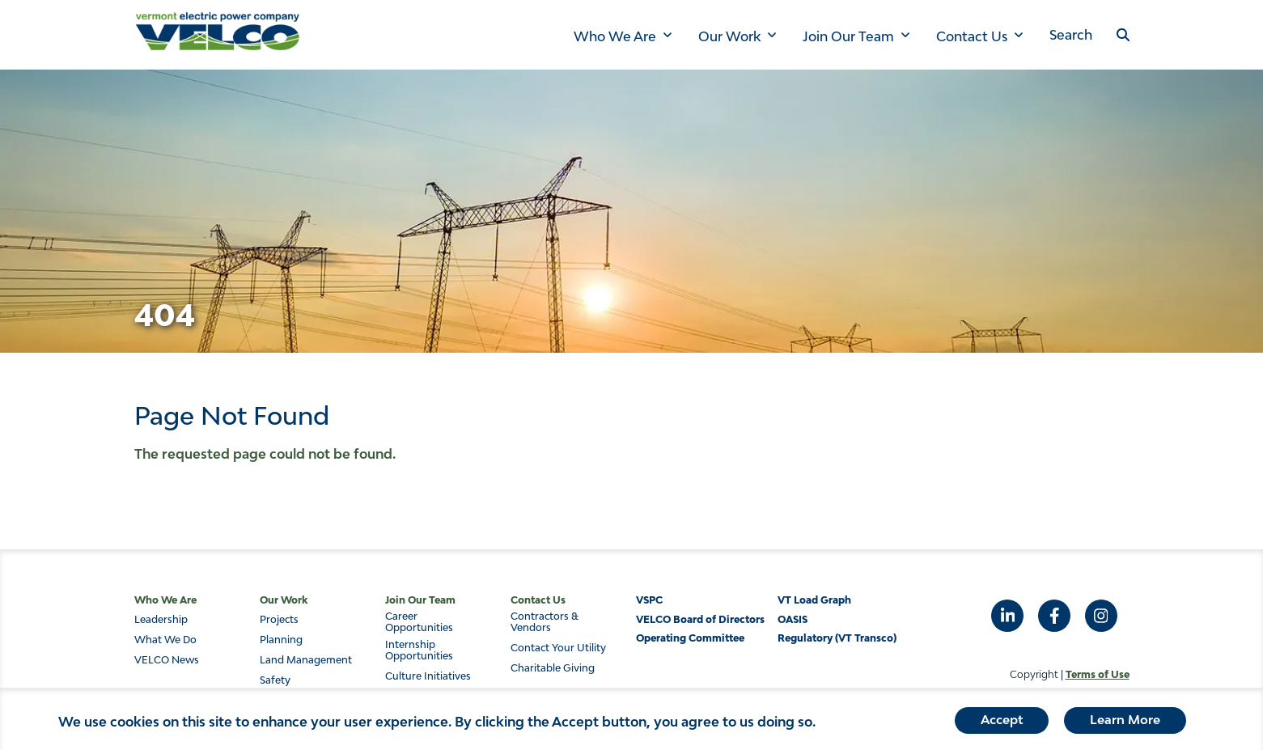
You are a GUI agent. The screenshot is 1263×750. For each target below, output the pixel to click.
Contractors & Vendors (545, 622)
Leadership (161, 619)
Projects (279, 619)
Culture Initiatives (428, 676)
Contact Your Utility (558, 648)
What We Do (165, 640)
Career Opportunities (419, 622)
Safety (275, 680)
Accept (1002, 724)
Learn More (1125, 724)
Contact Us (971, 36)
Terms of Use (1097, 674)
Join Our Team (848, 36)
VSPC (649, 600)
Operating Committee (690, 638)
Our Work (729, 36)
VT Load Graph (814, 600)
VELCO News (166, 660)
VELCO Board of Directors (700, 619)
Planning (281, 640)
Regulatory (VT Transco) (837, 638)
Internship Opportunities (419, 650)
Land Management (306, 660)
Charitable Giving (553, 668)
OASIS (792, 619)
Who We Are (615, 36)
